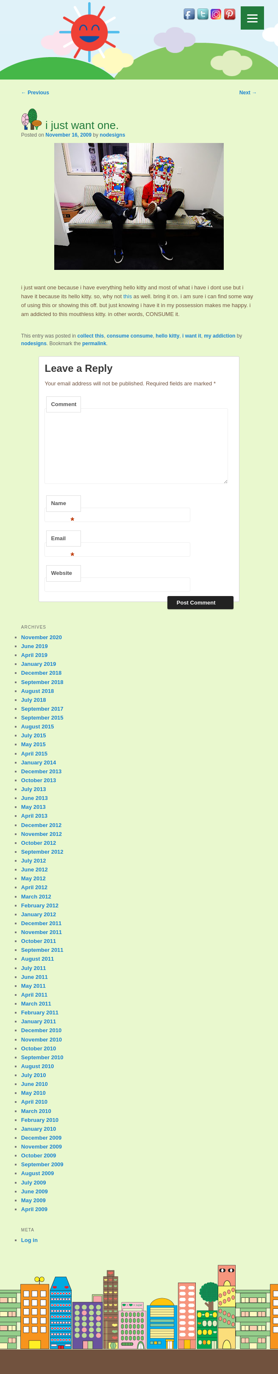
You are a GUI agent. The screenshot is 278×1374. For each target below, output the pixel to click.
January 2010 (38, 1129)
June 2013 (34, 798)
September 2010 (42, 1057)
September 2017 (42, 709)
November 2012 (41, 834)
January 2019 (38, 664)
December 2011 (41, 923)
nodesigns (112, 135)
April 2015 (34, 753)
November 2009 (41, 1146)
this (127, 296)
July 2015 (33, 735)
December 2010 (41, 1030)
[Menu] (252, 18)
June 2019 (34, 646)
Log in (29, 1240)
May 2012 (33, 878)
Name (62, 506)
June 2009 (34, 1191)
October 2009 (38, 1155)
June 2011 (34, 977)
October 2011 (38, 941)
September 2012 (42, 852)
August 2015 (37, 726)
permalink (94, 343)
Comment (63, 404)
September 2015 (42, 717)
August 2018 (37, 691)
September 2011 (42, 950)
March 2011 (36, 1003)
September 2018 (42, 682)
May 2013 (33, 807)
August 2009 (37, 1173)
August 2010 (37, 1066)
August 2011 (37, 959)
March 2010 (36, 1111)
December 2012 (41, 825)
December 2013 (41, 771)
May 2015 (33, 744)
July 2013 (33, 789)
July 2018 (33, 700)
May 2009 (33, 1200)
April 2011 (34, 995)
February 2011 (39, 1012)
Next (248, 93)
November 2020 (41, 637)
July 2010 (33, 1075)
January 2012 (38, 914)
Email (62, 541)
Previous (35, 93)
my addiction (219, 336)
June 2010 (34, 1084)
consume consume (130, 336)
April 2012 (34, 887)
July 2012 (33, 860)
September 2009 (42, 1164)
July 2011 (33, 968)
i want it (191, 336)
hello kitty (167, 336)
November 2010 (41, 1039)
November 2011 (41, 932)
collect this (91, 336)
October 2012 (38, 843)
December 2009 (41, 1138)
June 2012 (34, 869)
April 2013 (34, 816)
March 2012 (36, 896)
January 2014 (38, 762)
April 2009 (34, 1209)
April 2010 (34, 1102)
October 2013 (38, 780)
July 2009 (33, 1182)
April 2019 (34, 655)
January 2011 (38, 1021)
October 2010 (38, 1048)
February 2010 (39, 1120)
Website (61, 573)
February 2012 (39, 905)
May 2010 (33, 1093)
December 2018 (41, 673)
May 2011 (33, 986)
